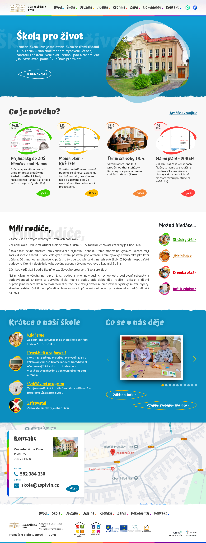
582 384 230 (29, 474)
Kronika (119, 7)
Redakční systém (175, 534)
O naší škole (36, 74)
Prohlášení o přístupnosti (26, 535)
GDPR (52, 535)
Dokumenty (152, 7)
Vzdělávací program (45, 383)
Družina (86, 7)
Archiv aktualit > (183, 113)
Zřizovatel (36, 403)
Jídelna (102, 7)
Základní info (123, 395)
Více (72, 488)
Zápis (134, 7)
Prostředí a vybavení (46, 352)
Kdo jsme (35, 335)
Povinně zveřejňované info (167, 405)
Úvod (58, 7)
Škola (70, 7)
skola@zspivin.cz (36, 485)
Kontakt (172, 7)
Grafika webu (191, 533)
